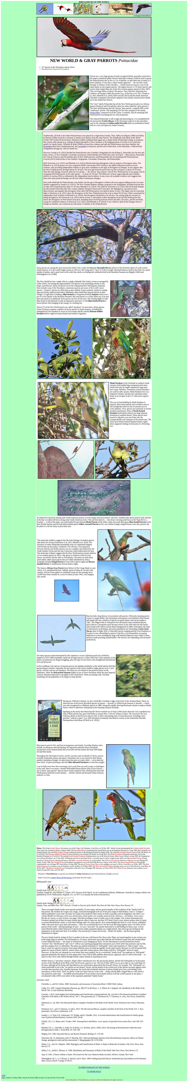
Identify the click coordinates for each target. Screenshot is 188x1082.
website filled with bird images (61, 878)
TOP (3, 1076)
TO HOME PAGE (94, 1071)
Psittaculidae (95, 113)
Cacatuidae (82, 146)
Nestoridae (47, 146)
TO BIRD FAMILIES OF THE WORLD (94, 1067)
